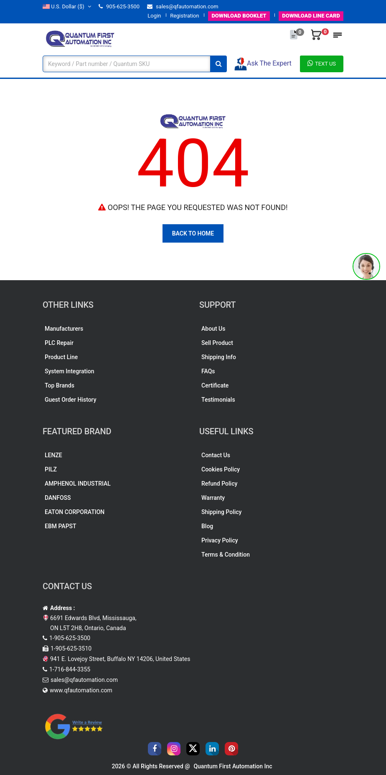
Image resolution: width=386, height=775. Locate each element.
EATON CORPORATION (74, 512)
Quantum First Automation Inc (232, 766)
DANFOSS (58, 497)
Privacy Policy (219, 540)
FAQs (208, 371)
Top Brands (59, 385)
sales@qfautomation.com (182, 6)
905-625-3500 (119, 6)
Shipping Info (218, 357)
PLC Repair (59, 342)
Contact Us (215, 455)
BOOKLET (238, 16)
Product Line (61, 357)
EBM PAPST (60, 526)
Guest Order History (70, 399)
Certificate (215, 385)
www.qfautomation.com (81, 690)
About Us (213, 328)
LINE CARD (311, 16)
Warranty (213, 497)
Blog (207, 526)
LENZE (53, 455)
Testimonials (218, 399)
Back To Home (193, 233)
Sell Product (217, 342)
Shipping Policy (221, 512)
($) (67, 6)
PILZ (51, 469)
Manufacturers (64, 328)
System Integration (69, 371)
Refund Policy (219, 483)
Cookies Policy (220, 469)
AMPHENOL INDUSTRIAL (78, 483)
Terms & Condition (225, 554)
